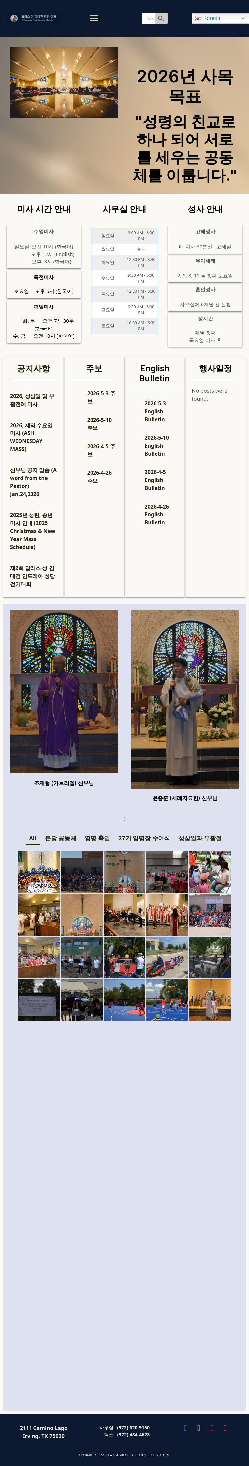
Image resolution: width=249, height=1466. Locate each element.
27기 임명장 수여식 (144, 838)
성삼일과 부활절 (200, 838)
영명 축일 (97, 838)
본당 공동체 (61, 838)
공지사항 (33, 368)
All (32, 838)
